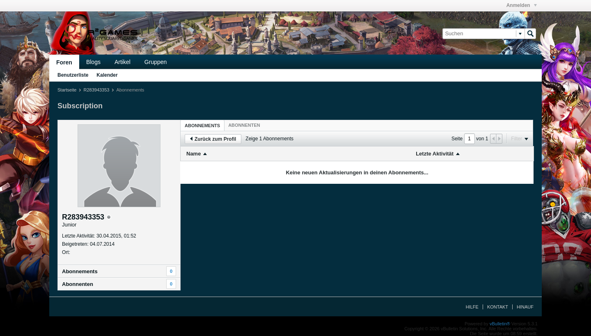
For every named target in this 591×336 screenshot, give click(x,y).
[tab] (202, 125)
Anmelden (521, 5)
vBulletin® (500, 323)
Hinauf (525, 306)
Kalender (106, 75)
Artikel (123, 62)
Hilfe (472, 306)
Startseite (66, 89)
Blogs (93, 62)
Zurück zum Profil (213, 139)
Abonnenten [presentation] (244, 125)
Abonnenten (77, 284)
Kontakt (497, 306)
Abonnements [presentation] (202, 125)
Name (193, 154)
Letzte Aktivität (435, 154)
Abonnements (80, 271)
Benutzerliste (72, 75)
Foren (64, 62)
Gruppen (155, 62)
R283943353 (96, 89)
